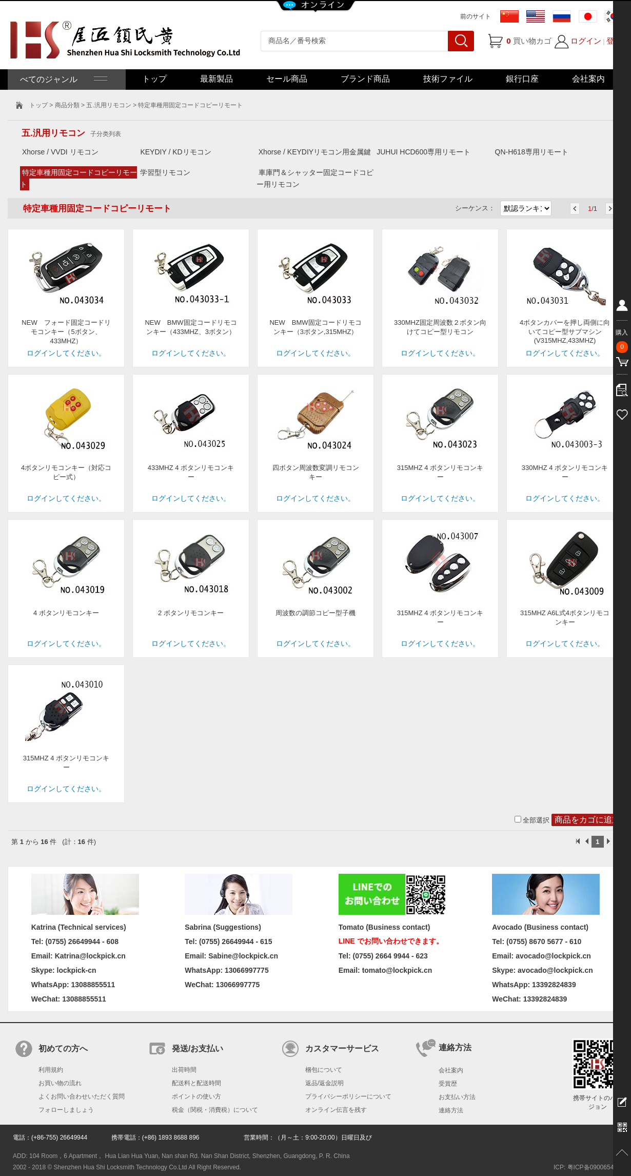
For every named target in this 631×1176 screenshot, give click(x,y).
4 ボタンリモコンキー (66, 613)
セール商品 (286, 78)
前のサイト (475, 16)
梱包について (323, 1069)
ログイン (585, 40)
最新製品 (216, 78)
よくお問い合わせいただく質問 (81, 1096)
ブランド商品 (365, 78)
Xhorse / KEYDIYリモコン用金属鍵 (315, 152)
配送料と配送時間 (196, 1083)
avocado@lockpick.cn (555, 970)
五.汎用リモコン (108, 105)
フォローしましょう (66, 1109)
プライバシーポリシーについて (348, 1096)
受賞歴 (448, 1083)
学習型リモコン (165, 172)
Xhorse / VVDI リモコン (60, 152)
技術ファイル (447, 78)
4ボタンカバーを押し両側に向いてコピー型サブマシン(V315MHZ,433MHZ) (565, 331)
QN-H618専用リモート (531, 152)
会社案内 (588, 78)
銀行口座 (522, 78)
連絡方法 (451, 1110)
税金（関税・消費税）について (215, 1109)
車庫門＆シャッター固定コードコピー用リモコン (315, 178)
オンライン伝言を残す (336, 1109)
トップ (154, 78)
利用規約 (50, 1069)
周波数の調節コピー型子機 (315, 613)
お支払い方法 (457, 1097)
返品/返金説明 (324, 1083)
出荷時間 (184, 1069)
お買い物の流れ (60, 1083)
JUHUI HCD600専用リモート (423, 152)
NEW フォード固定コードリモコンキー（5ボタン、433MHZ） (66, 332)
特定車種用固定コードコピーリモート (78, 178)
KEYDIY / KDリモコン (175, 152)
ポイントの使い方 (196, 1096)
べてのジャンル (62, 79)
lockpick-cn (76, 970)
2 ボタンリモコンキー (191, 613)
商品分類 (67, 105)
